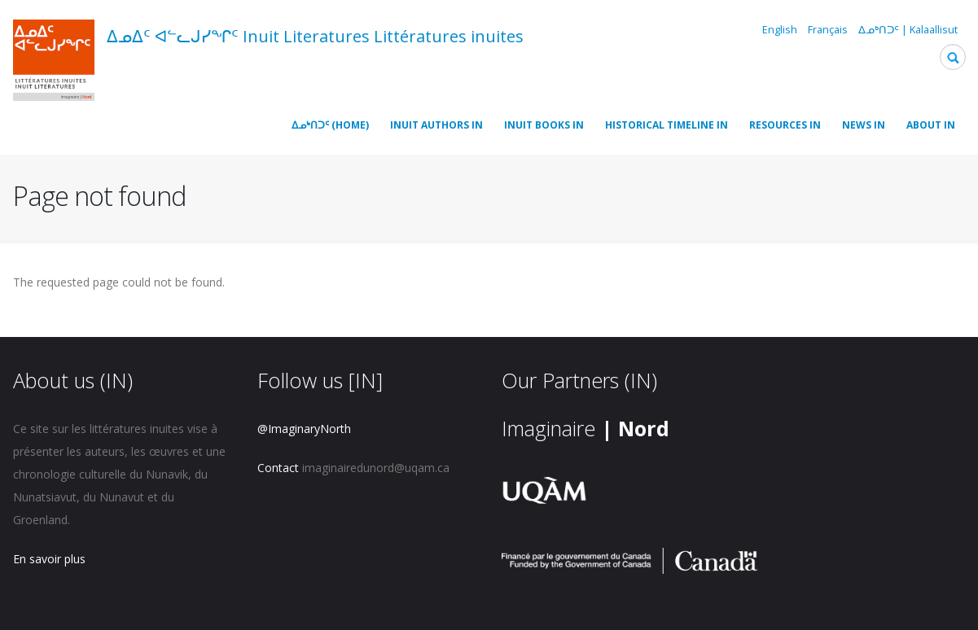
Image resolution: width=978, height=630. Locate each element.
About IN (930, 125)
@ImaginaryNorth (304, 428)
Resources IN (785, 125)
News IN (863, 125)
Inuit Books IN (544, 125)
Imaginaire (585, 428)
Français (828, 30)
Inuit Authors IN (436, 125)
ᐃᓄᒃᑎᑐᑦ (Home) (330, 125)
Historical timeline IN (666, 125)
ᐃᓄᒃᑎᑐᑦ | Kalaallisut (908, 30)
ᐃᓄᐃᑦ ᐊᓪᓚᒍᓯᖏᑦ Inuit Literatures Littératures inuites (315, 36)
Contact (278, 467)
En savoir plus (49, 559)
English (779, 30)
